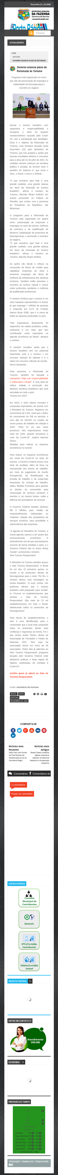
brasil (14, 694)
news (21, 694)
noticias (16, 57)
